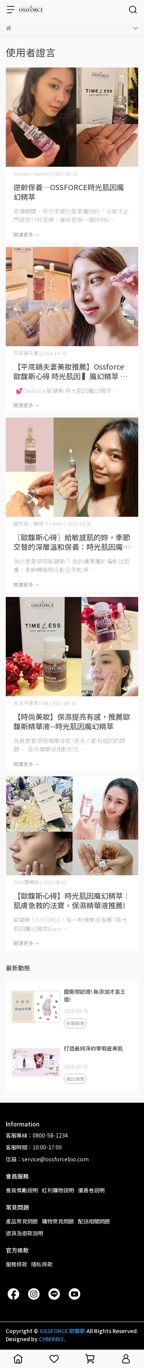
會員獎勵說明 (22, 1190)
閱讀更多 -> (26, 234)
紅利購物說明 (58, 1190)
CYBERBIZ (51, 1339)
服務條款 (16, 1264)
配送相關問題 (94, 1221)
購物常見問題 (58, 1221)
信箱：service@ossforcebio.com (47, 1159)
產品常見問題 (22, 1221)
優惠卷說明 (91, 1190)
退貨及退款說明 (24, 1233)
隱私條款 (42, 1264)
